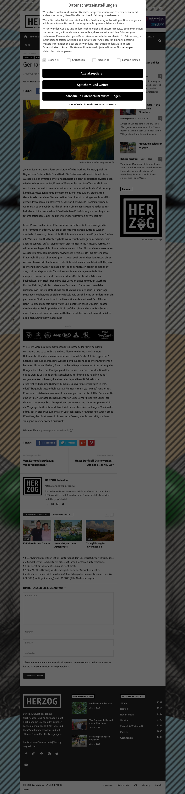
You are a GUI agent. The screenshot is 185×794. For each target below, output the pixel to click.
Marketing (100, 60)
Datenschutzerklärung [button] (94, 104)
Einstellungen (125, 47)
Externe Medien (128, 60)
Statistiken (76, 60)
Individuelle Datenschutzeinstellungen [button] (92, 96)
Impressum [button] (111, 104)
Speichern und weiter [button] (92, 85)
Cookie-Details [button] (75, 104)
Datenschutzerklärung (55, 47)
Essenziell (50, 60)
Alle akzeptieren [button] (92, 73)
